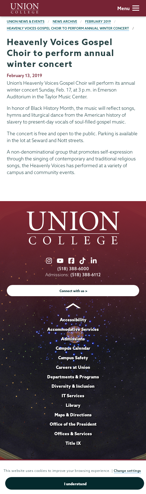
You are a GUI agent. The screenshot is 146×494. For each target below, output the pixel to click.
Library (73, 405)
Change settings (127, 471)
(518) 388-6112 (85, 274)
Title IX (73, 443)
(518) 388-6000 (73, 268)
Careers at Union (73, 367)
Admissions (73, 339)
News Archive (65, 21)
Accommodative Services (73, 329)
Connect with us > (73, 291)
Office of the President (73, 424)
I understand (75, 483)
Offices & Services (73, 433)
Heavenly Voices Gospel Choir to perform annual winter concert (68, 28)
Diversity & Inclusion (73, 386)
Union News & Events (25, 21)
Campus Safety (73, 357)
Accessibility (73, 319)
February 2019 (98, 21)
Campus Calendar (73, 348)
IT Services (73, 395)
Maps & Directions (73, 414)
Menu (128, 8)
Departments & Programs (73, 377)
